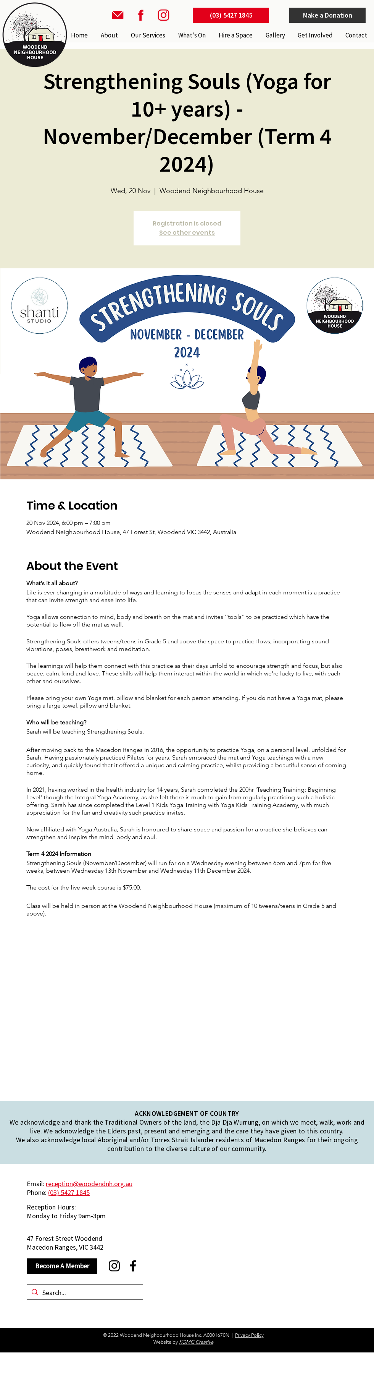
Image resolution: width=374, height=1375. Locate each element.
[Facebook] (133, 1265)
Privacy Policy (249, 1335)
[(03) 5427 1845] (231, 15)
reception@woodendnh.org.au (89, 1183)
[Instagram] (114, 1265)
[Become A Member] (62, 1266)
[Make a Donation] (327, 15)
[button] (147, 35)
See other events (187, 232)
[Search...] (84, 1292)
